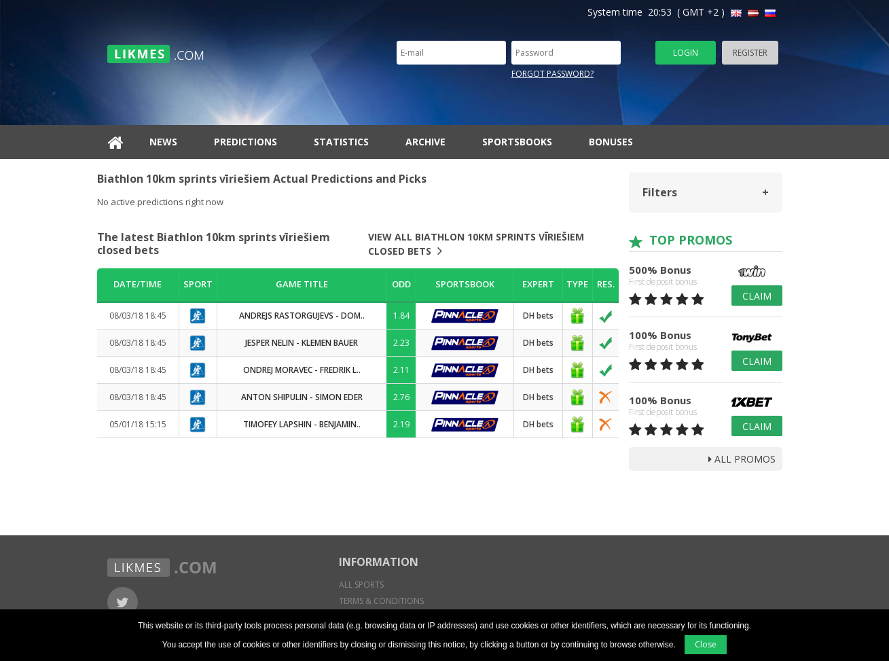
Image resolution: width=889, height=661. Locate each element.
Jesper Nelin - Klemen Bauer (301, 343)
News (163, 141)
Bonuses (611, 141)
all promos (742, 458)
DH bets (538, 315)
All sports (361, 584)
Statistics (341, 141)
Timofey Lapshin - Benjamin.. (302, 424)
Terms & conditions (381, 601)
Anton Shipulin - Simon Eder (302, 397)
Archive (425, 141)
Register (750, 52)
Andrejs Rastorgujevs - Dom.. (302, 315)
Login (685, 52)
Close (705, 644)
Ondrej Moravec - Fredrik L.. (302, 370)
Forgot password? (552, 73)
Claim (757, 295)
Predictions (245, 141)
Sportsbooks (517, 141)
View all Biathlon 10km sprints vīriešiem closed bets (476, 243)
